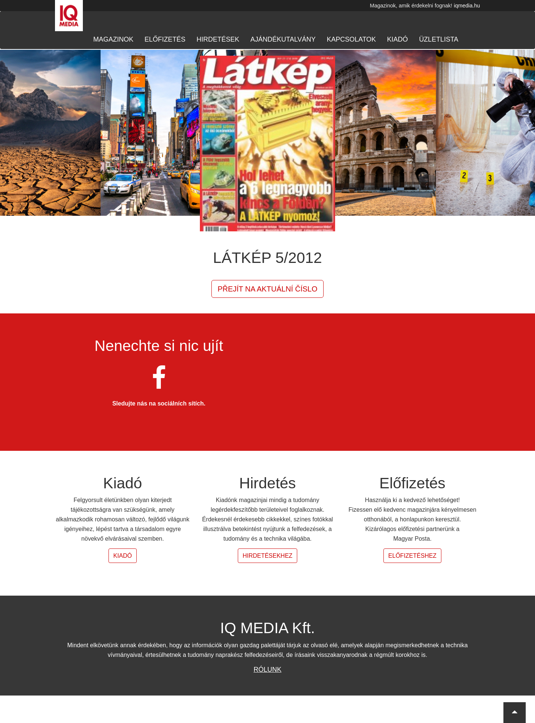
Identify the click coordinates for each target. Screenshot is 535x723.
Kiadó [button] (122, 556)
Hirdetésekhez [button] (267, 556)
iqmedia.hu (467, 6)
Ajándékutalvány (282, 39)
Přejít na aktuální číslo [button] (268, 289)
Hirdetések (218, 39)
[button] (514, 712)
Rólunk (267, 669)
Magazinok (113, 39)
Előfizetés (165, 39)
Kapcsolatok (351, 39)
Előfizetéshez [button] (412, 556)
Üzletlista (438, 39)
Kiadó (397, 39)
